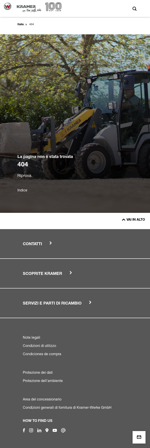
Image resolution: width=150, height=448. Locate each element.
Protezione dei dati (38, 372)
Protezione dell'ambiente (43, 380)
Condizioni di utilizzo (39, 345)
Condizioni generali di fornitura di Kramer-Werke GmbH (67, 407)
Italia (20, 24)
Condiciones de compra (42, 354)
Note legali (31, 337)
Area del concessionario (42, 399)
